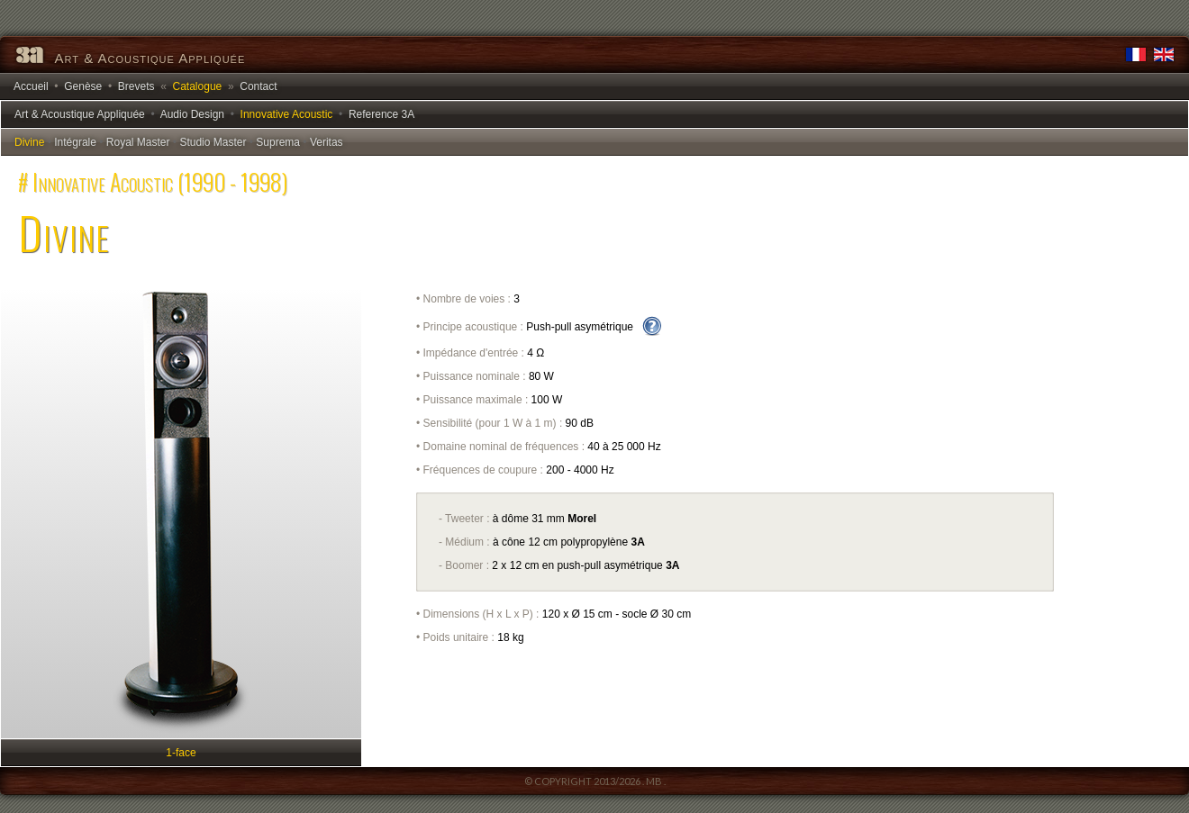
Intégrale (75, 142)
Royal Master (138, 142)
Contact (258, 86)
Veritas (326, 142)
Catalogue (197, 86)
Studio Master (212, 142)
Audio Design (192, 114)
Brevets (136, 86)
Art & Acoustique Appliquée (79, 114)
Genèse (83, 86)
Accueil (31, 86)
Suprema (278, 142)
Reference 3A (381, 114)
